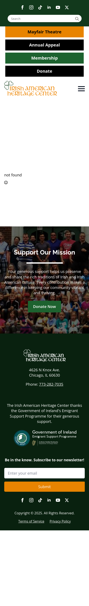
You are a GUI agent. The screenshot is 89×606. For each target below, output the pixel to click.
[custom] (40, 7)
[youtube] (58, 7)
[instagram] (31, 7)
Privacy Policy (60, 521)
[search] (77, 18)
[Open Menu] (81, 88)
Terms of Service (31, 521)
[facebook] (22, 7)
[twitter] (67, 7)
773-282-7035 (51, 384)
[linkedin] (49, 7)
